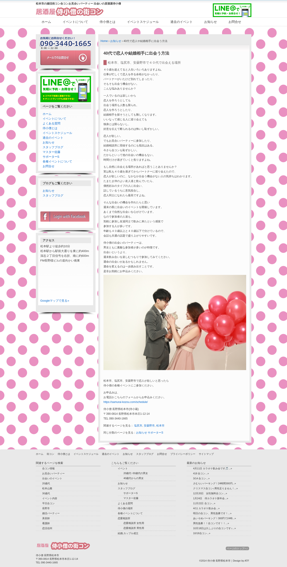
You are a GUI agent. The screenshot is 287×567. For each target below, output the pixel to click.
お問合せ (234, 22)
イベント (123, 468)
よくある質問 (51, 123)
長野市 (46, 508)
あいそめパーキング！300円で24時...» (214, 518)
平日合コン (48, 503)
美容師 (46, 518)
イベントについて (75, 22)
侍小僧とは (107, 22)
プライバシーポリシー (182, 454)
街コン (50, 454)
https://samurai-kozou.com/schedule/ (125, 402)
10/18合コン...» (201, 533)
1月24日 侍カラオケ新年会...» (210, 498)
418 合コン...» (201, 473)
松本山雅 (47, 488)
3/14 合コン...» (201, 478)
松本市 (160, 425)
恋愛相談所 (124, 518)
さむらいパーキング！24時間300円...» (214, 483)
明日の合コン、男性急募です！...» (212, 513)
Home (104, 41)
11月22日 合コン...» (204, 503)
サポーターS (155, 432)
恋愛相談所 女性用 (133, 523)
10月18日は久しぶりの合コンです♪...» (214, 528)
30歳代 (46, 493)
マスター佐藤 (51, 152)
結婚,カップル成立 (128, 533)
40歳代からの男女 (133, 478)
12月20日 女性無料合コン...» (210, 493)
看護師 (46, 523)
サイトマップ (206, 454)
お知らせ (210, 22)
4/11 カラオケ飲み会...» (206, 508)
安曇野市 (149, 425)
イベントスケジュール (143, 22)
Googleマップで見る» (54, 300)
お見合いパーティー (53, 473)
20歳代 (46, 483)
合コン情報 (48, 468)
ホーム (46, 22)
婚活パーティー (51, 513)
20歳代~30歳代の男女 (135, 473)
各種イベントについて (57, 161)
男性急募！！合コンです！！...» (211, 523)
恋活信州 (47, 528)
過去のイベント (181, 22)
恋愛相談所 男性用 (133, 528)
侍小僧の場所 (125, 508)
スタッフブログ (53, 147)
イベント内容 (49, 498)
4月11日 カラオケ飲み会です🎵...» (212, 468)
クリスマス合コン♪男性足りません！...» (215, 488)
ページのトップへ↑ (237, 548)
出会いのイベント (52, 478)
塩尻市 (138, 425)
